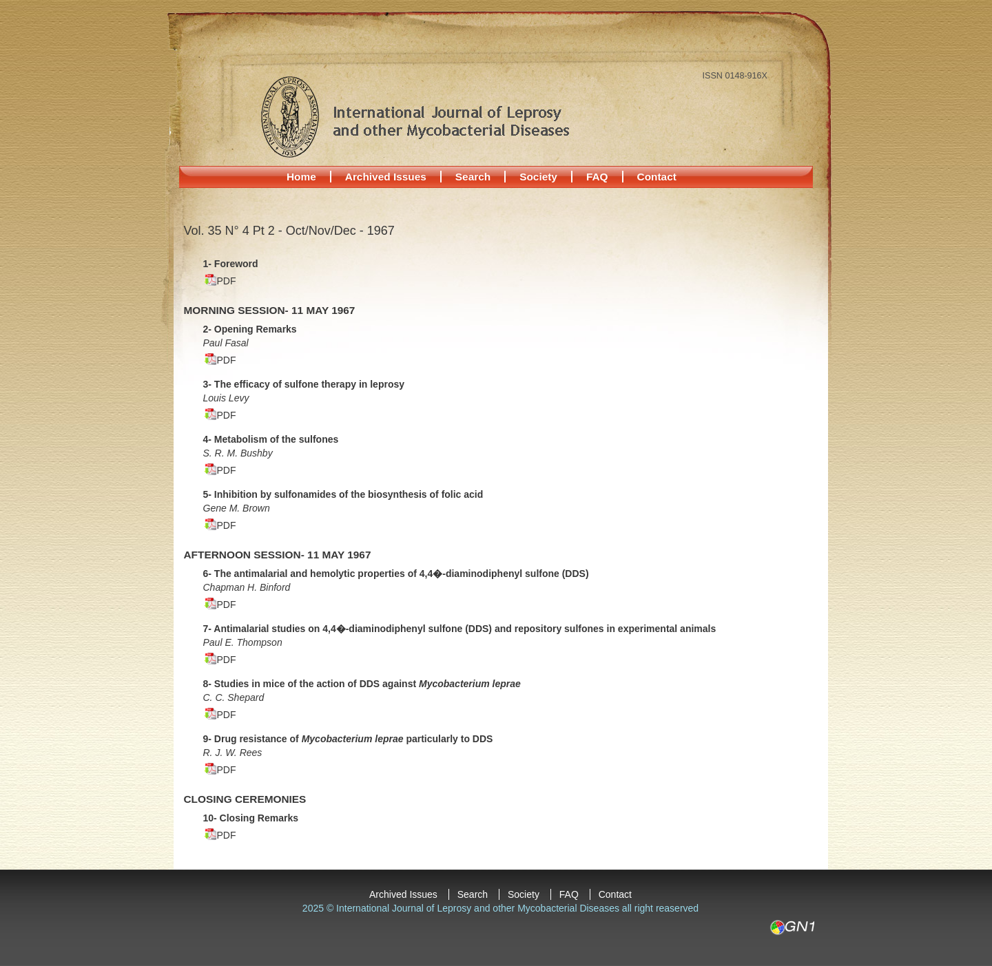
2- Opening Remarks (250, 329)
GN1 (791, 927)
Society (538, 176)
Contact (656, 176)
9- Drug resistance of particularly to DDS (348, 738)
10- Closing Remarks (251, 817)
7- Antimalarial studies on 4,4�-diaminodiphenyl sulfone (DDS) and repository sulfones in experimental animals (459, 628)
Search (472, 176)
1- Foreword (230, 263)
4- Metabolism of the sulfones (271, 439)
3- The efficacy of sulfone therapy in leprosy (304, 384)
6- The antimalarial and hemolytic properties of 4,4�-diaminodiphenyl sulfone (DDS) (396, 573)
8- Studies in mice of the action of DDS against (362, 683)
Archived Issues (385, 176)
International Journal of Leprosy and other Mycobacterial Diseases (414, 116)
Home (301, 176)
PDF (226, 280)
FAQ (597, 176)
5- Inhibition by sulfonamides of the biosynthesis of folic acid (343, 494)
